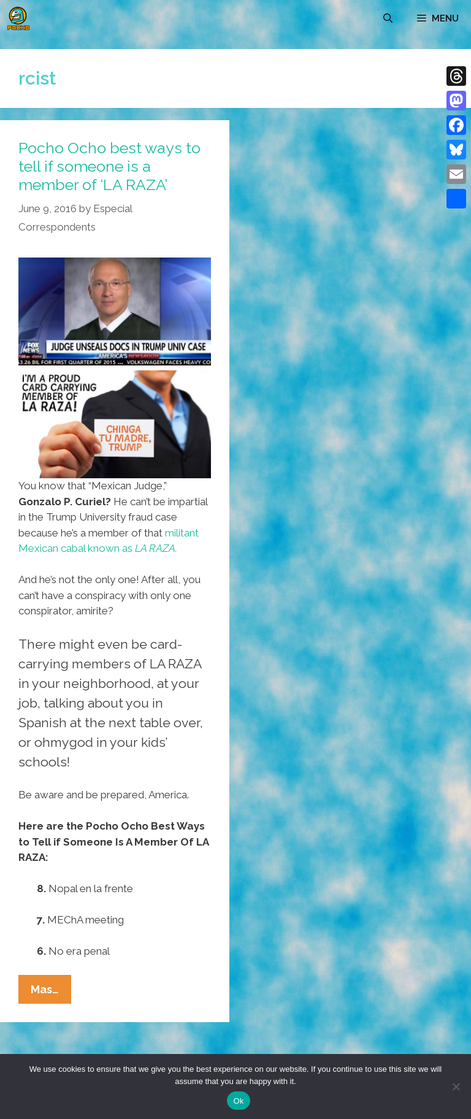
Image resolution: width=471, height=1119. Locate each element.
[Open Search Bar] (388, 18)
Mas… (51, 992)
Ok (238, 1101)
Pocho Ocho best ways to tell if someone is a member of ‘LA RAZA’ (109, 166)
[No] (456, 1086)
